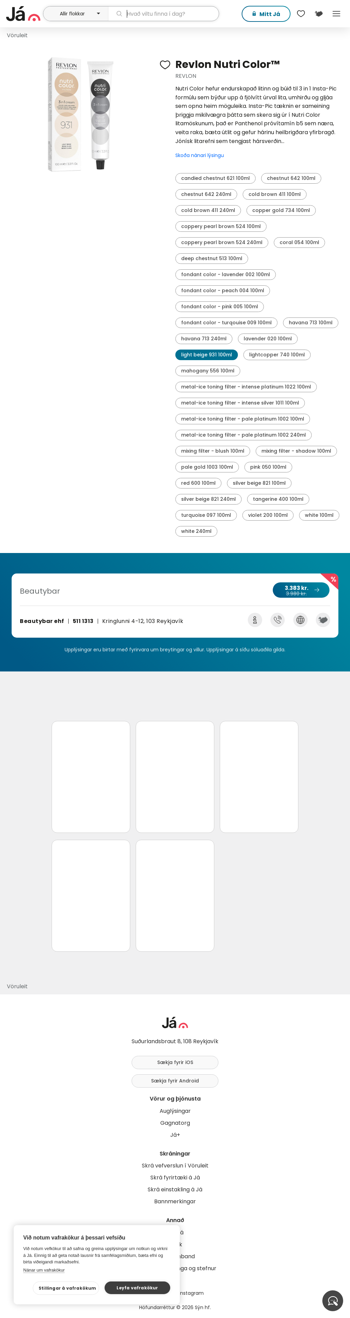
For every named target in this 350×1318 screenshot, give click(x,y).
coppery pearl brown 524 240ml (221, 242)
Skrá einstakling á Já (175, 1189)
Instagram (191, 1293)
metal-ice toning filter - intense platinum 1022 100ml (246, 386)
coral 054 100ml (299, 242)
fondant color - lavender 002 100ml (225, 274)
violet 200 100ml (268, 515)
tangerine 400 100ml (278, 499)
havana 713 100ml (311, 322)
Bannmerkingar (175, 1201)
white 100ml (319, 515)
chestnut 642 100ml (291, 178)
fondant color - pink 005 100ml (219, 306)
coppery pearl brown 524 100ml (221, 226)
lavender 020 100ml (268, 338)
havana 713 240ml (204, 338)
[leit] (163, 13)
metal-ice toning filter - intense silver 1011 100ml (240, 402)
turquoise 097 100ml (206, 515)
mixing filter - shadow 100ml (296, 451)
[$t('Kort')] (318, 13)
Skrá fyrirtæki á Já (175, 1177)
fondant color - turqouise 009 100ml (226, 322)
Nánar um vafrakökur (44, 1270)
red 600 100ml (198, 483)
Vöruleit (17, 35)
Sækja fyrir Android (175, 1080)
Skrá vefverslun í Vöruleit (175, 1166)
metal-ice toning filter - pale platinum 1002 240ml (243, 434)
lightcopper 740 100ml (277, 354)
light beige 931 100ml (206, 354)
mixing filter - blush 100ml (212, 451)
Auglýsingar (175, 1111)
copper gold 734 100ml (281, 210)
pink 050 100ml (268, 467)
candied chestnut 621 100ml (215, 178)
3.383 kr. (300, 590)
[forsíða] (23, 13)
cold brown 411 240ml (208, 210)
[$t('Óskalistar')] (300, 13)
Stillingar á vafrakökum (67, 1288)
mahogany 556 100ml (207, 370)
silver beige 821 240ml (208, 499)
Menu (336, 13)
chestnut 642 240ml (206, 194)
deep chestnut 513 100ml (211, 258)
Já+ (175, 1135)
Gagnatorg (175, 1123)
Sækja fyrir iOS (175, 1062)
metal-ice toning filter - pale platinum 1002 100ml (242, 418)
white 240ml (196, 531)
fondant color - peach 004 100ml (222, 290)
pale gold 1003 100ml (207, 467)
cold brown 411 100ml (274, 194)
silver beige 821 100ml (259, 483)
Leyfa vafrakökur (137, 1288)
